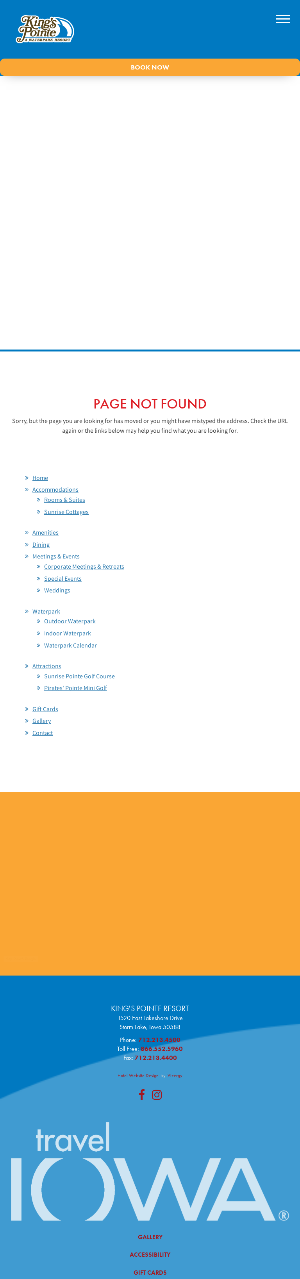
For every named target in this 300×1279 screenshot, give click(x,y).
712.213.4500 (159, 1040)
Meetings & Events (56, 556)
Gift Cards (45, 709)
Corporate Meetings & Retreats (84, 566)
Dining (41, 544)
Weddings (57, 590)
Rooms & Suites (64, 499)
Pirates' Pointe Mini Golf (75, 688)
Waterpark (46, 611)
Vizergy (175, 1075)
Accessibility (150, 1254)
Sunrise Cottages (66, 512)
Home (40, 478)
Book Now (150, 67)
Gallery (41, 720)
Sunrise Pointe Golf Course (79, 676)
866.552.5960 (162, 1049)
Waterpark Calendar (70, 645)
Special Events (63, 578)
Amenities (45, 532)
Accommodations (55, 489)
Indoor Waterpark (67, 633)
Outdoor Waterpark (70, 621)
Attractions (46, 666)
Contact (42, 733)
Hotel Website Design (138, 1075)
